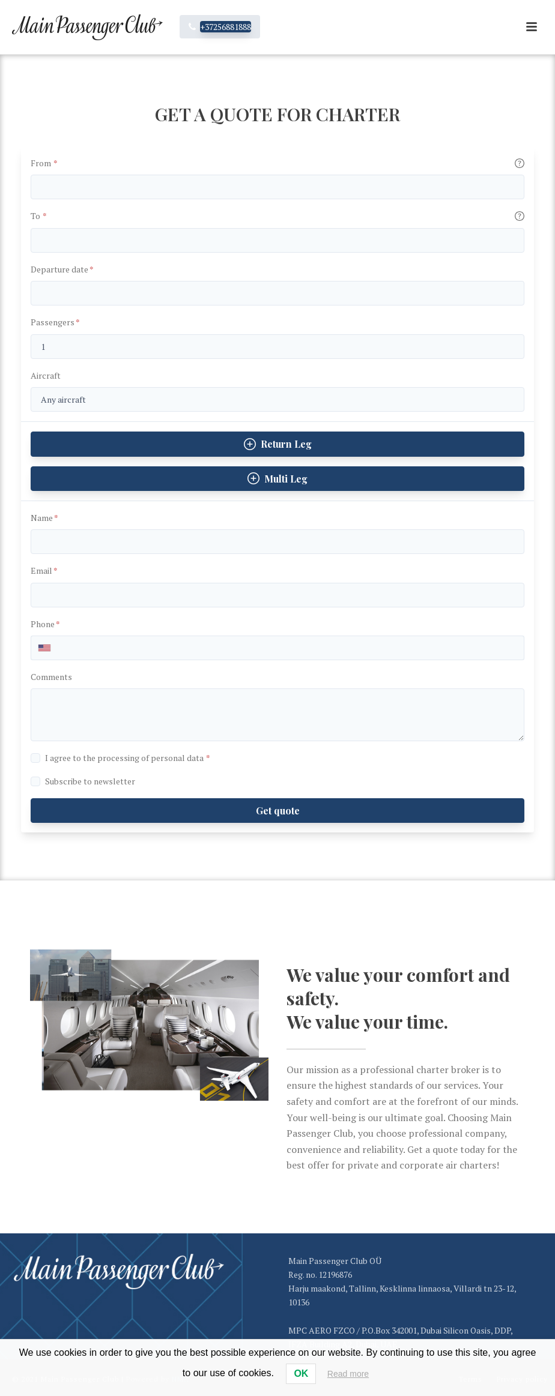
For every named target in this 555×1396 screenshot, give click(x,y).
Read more (348, 1374)
